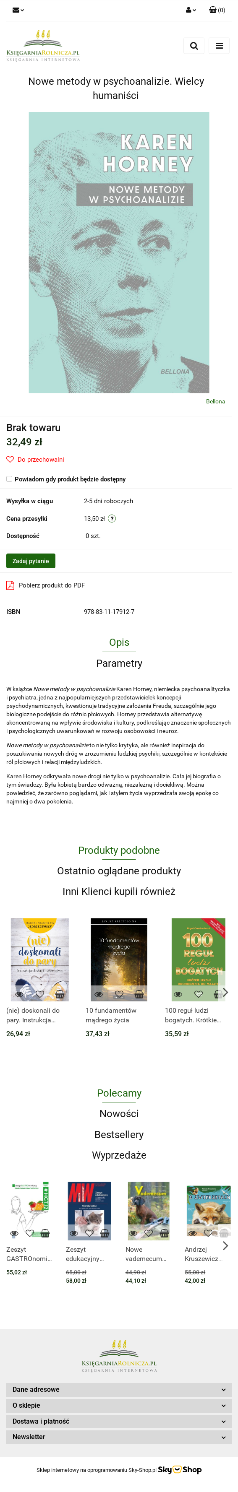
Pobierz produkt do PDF (45, 585)
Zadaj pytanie (31, 561)
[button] (217, 10)
